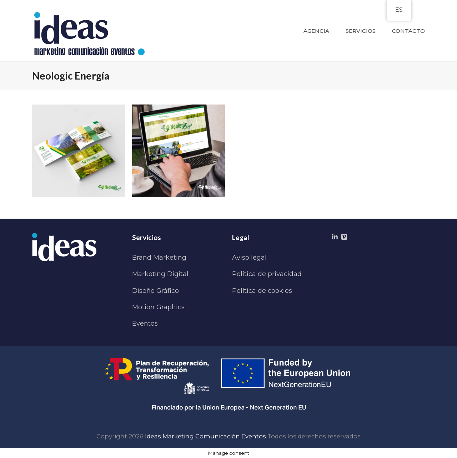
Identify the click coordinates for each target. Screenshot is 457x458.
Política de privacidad (267, 274)
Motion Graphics (158, 307)
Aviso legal (249, 257)
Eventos (145, 323)
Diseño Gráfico (155, 291)
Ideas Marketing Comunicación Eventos (205, 436)
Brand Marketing (159, 257)
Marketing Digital (160, 274)
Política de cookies (262, 291)
